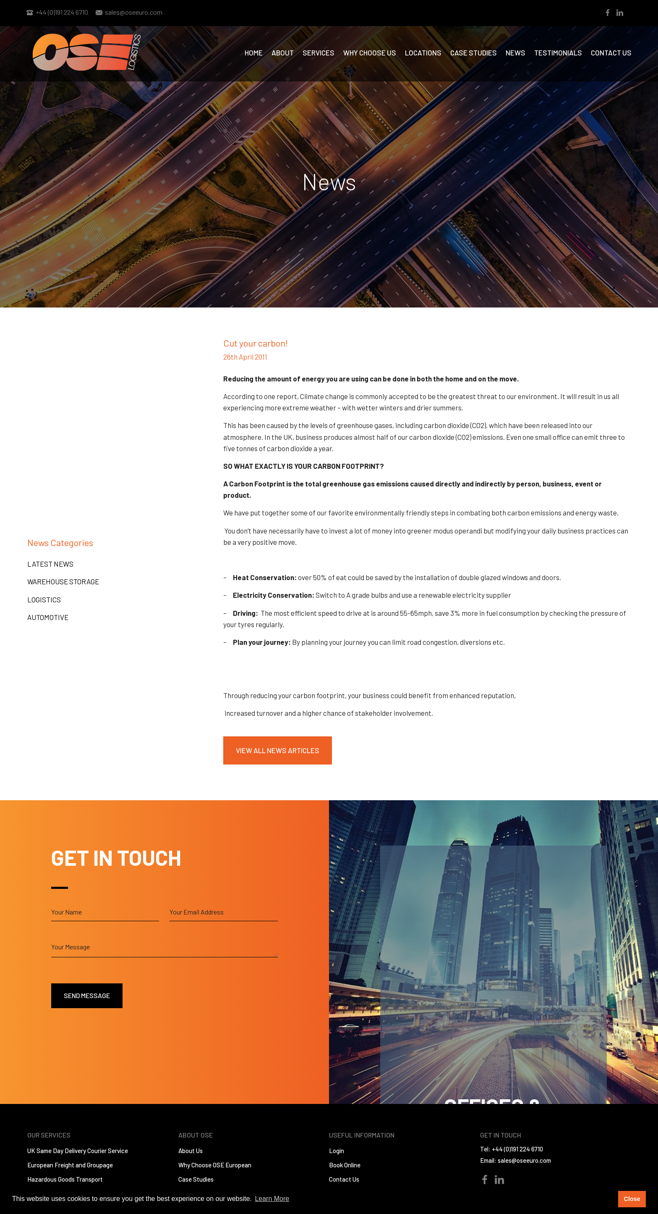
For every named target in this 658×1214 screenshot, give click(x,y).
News (515, 52)
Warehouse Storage (63, 581)
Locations (423, 52)
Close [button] (632, 1199)
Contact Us (611, 52)
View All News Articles (277, 750)
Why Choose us (369, 52)
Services (318, 52)
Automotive (47, 617)
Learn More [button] (272, 1198)
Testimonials (558, 52)
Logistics (44, 599)
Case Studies (473, 52)
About (283, 52)
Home (254, 52)
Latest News (50, 564)
